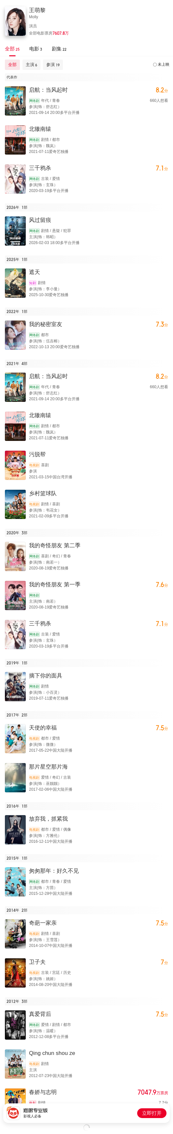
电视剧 (34, 465)
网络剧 (34, 100)
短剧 (32, 283)
